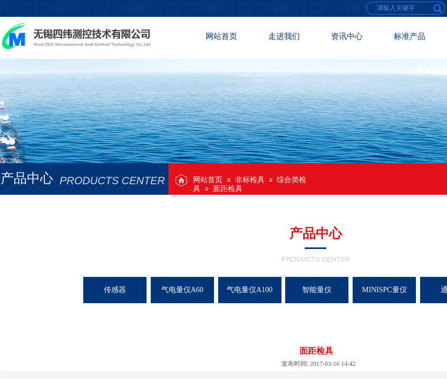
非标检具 (250, 180)
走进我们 (284, 36)
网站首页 (207, 180)
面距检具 (227, 189)
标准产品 (409, 36)
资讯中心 (347, 36)
